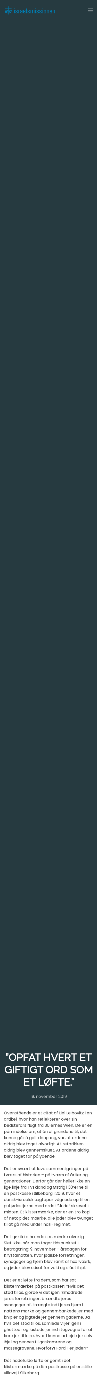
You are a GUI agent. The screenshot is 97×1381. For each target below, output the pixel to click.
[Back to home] (29, 10)
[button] (90, 10)
